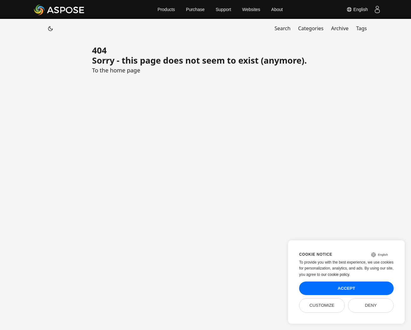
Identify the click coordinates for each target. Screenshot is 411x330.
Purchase (195, 9)
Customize (322, 305)
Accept (346, 288)
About (277, 9)
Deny (371, 305)
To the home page (116, 70)
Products (166, 9)
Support (223, 9)
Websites (251, 9)
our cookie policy (335, 274)
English (357, 9)
